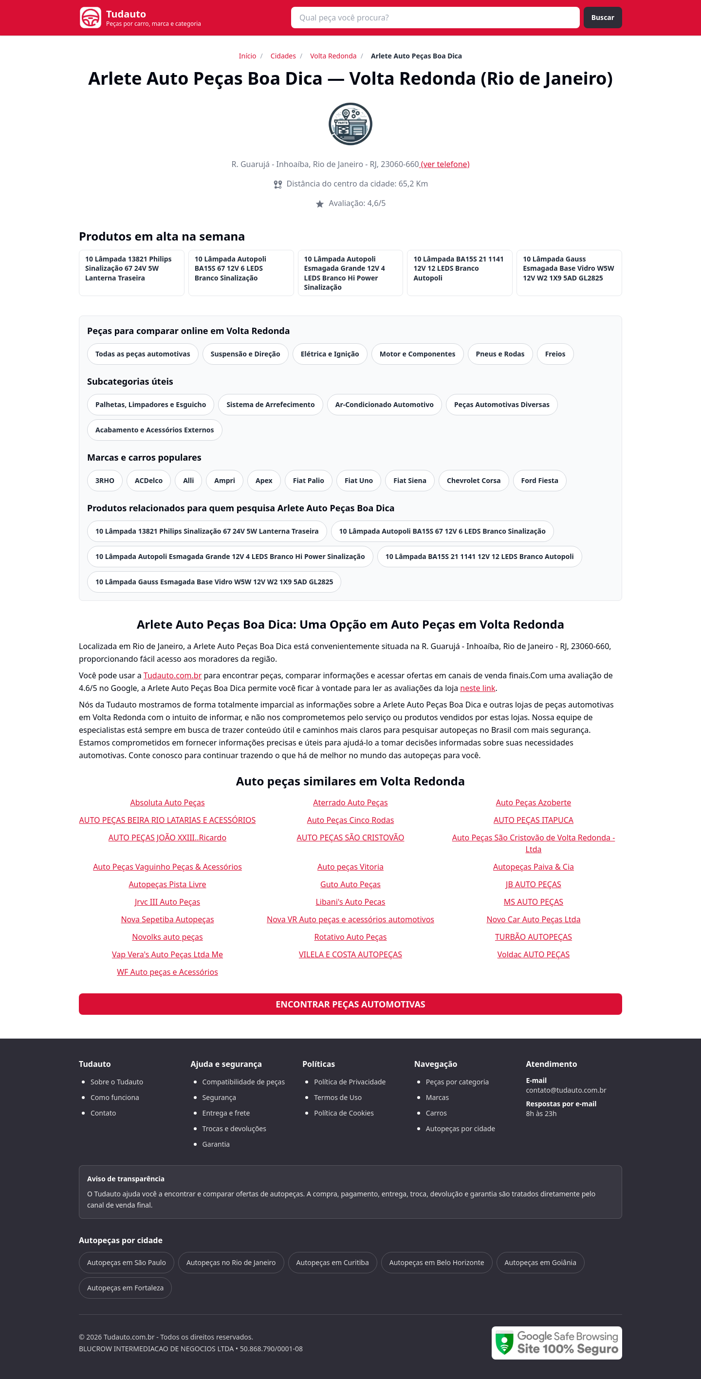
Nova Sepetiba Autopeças (167, 919)
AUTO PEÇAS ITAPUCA (533, 820)
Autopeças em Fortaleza (125, 1287)
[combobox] (435, 17)
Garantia (216, 1144)
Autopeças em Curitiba (332, 1262)
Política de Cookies (344, 1113)
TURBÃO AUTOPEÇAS (533, 937)
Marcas (437, 1097)
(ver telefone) (444, 164)
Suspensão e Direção (245, 353)
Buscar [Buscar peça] (602, 17)
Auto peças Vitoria (350, 866)
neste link (477, 688)
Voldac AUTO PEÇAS (534, 954)
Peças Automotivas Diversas (502, 404)
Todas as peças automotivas (142, 353)
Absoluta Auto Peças (167, 802)
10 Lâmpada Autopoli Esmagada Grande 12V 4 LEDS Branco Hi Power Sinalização (344, 273)
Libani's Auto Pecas (350, 901)
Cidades (283, 55)
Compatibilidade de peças (244, 1081)
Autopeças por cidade (460, 1128)
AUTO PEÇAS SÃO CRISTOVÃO (351, 837)
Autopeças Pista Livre (167, 884)
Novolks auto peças (167, 937)
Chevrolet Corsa (474, 480)
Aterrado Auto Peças (350, 802)
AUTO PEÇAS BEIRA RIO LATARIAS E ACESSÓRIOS (167, 820)
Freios (555, 353)
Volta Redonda (333, 55)
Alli (188, 480)
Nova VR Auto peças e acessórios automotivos (350, 919)
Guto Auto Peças (350, 884)
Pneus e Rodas (500, 353)
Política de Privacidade (350, 1081)
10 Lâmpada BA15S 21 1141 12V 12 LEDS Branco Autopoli (458, 268)
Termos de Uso (338, 1097)
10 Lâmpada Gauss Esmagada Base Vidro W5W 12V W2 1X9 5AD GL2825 (568, 268)
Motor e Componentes (418, 353)
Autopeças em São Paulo (126, 1262)
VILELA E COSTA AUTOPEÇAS (350, 954)
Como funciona (115, 1097)
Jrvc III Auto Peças (167, 901)
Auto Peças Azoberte (534, 802)
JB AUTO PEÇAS (533, 884)
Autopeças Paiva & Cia (533, 866)
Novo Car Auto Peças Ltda (533, 919)
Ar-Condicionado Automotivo (384, 404)
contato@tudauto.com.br (566, 1090)
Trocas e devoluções (234, 1128)
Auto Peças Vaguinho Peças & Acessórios (167, 866)
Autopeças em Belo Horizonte (436, 1262)
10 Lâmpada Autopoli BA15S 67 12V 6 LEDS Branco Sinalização (230, 268)
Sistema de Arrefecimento (270, 404)
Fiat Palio (308, 480)
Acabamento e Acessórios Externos (154, 429)
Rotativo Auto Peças (350, 937)
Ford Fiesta (540, 480)
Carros (436, 1113)
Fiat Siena (409, 480)
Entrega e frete (226, 1113)
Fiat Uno (359, 480)
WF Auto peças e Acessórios (167, 972)
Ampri (224, 480)
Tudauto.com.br (173, 675)
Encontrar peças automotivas (350, 1004)
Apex (264, 480)
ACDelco (149, 480)
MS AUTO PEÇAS (533, 901)
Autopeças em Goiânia (540, 1262)
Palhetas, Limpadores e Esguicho (150, 404)
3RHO (104, 480)
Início (248, 55)
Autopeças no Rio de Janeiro (231, 1262)
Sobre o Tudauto (117, 1081)
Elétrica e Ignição (330, 353)
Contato (103, 1113)
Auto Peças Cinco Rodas (350, 820)
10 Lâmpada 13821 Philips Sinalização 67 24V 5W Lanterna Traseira (128, 268)
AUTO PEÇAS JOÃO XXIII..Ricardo (167, 837)
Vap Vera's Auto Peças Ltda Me (167, 954)
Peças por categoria (457, 1081)
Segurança (219, 1097)
